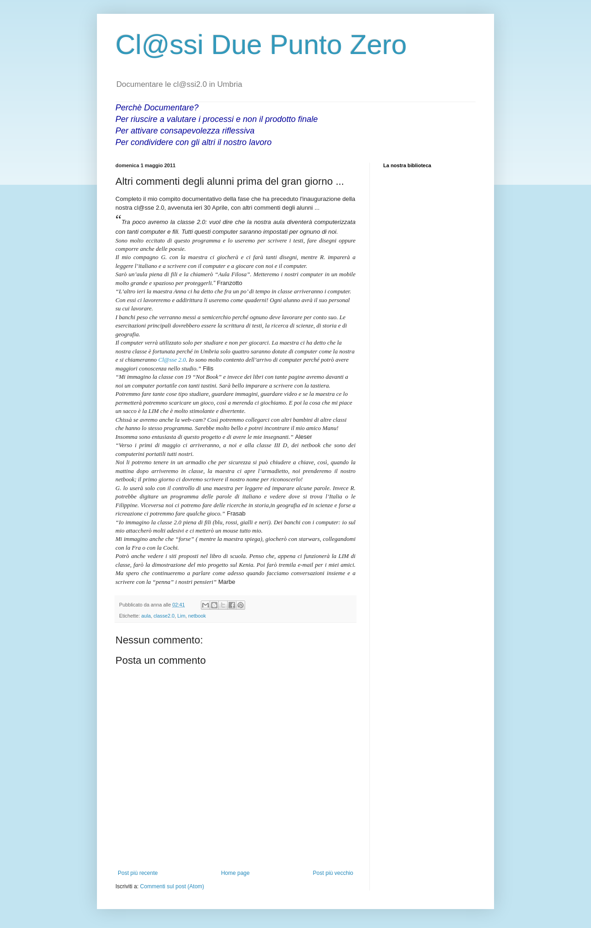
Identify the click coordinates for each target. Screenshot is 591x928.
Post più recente (138, 873)
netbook (196, 616)
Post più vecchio (333, 873)
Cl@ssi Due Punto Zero (261, 44)
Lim (181, 616)
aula (146, 616)
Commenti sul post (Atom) (172, 886)
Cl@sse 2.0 (172, 359)
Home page (235, 873)
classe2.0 (164, 616)
